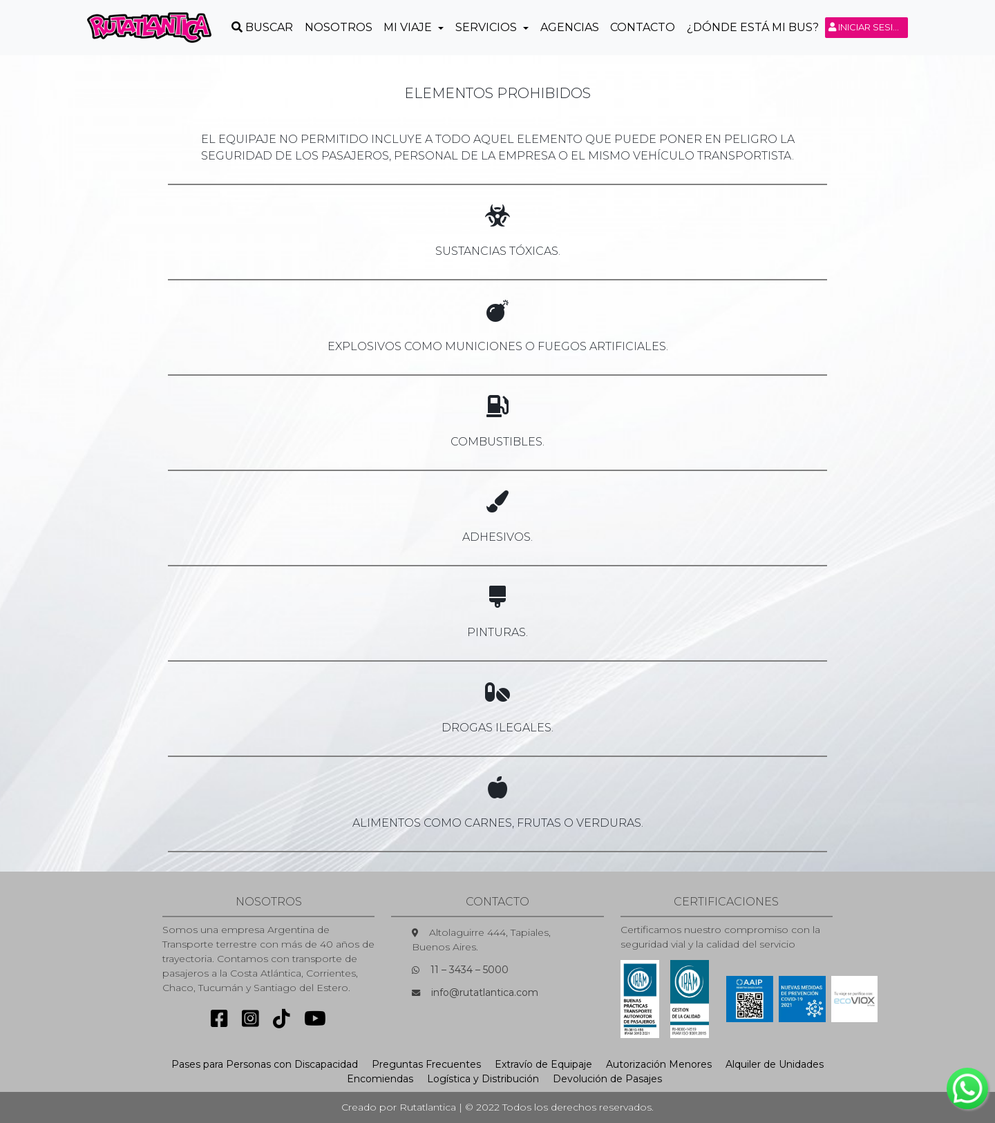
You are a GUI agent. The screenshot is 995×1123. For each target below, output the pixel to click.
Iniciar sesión (868, 26)
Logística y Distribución (483, 1079)
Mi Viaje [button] (409, 27)
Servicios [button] (487, 27)
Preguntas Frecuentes (426, 1064)
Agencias (569, 27)
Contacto (642, 27)
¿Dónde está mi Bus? (753, 27)
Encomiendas (380, 1079)
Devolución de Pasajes (607, 1079)
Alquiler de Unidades (775, 1064)
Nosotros (338, 27)
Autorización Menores (659, 1064)
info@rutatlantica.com (484, 992)
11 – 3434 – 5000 (469, 969)
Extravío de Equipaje (543, 1064)
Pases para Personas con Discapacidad (264, 1064)
